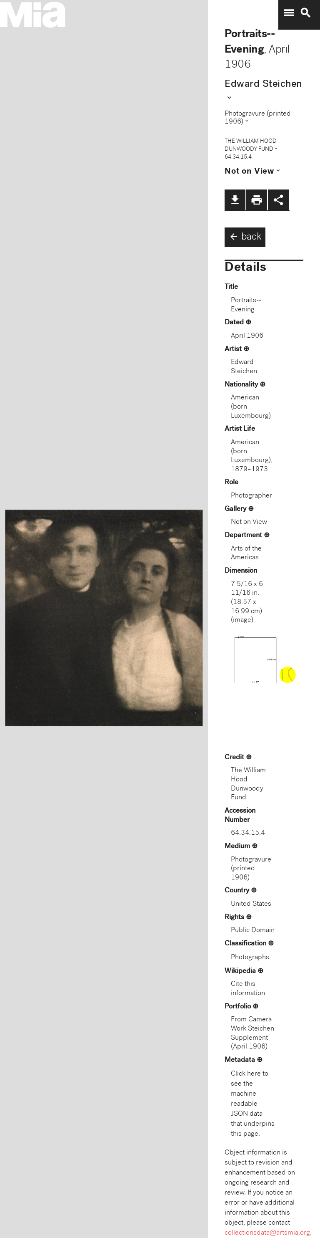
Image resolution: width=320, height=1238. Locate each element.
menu (288, 13)
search (305, 13)
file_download (235, 200)
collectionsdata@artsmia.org (267, 1233)
